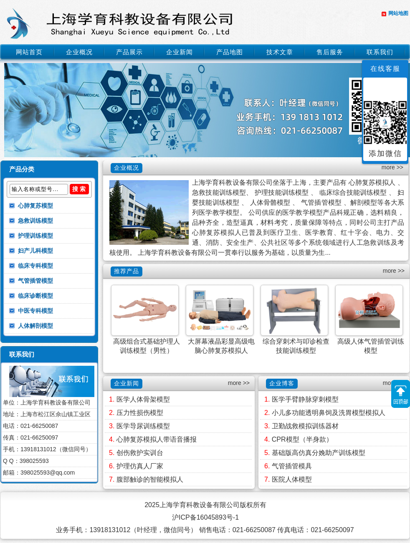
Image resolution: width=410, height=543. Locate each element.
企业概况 (79, 51)
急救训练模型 (35, 220)
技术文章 (279, 51)
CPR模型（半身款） (302, 439)
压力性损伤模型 (139, 412)
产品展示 (129, 51)
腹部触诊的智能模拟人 (149, 479)
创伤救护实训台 (139, 452)
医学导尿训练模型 (143, 426)
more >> (392, 167)
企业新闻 (179, 51)
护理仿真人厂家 (139, 466)
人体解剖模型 (35, 325)
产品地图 (229, 51)
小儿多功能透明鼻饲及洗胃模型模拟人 (328, 412)
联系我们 (380, 51)
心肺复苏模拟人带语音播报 (156, 439)
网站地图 (398, 13)
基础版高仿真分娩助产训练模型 (318, 452)
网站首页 (29, 51)
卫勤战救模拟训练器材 (305, 426)
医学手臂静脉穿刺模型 (305, 399)
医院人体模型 (292, 479)
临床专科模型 (35, 265)
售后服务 (329, 51)
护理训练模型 (35, 235)
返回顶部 (400, 394)
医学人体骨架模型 (143, 399)
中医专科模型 (35, 310)
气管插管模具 (292, 466)
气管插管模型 (35, 280)
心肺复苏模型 (35, 205)
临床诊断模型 (35, 295)
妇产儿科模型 (35, 250)
